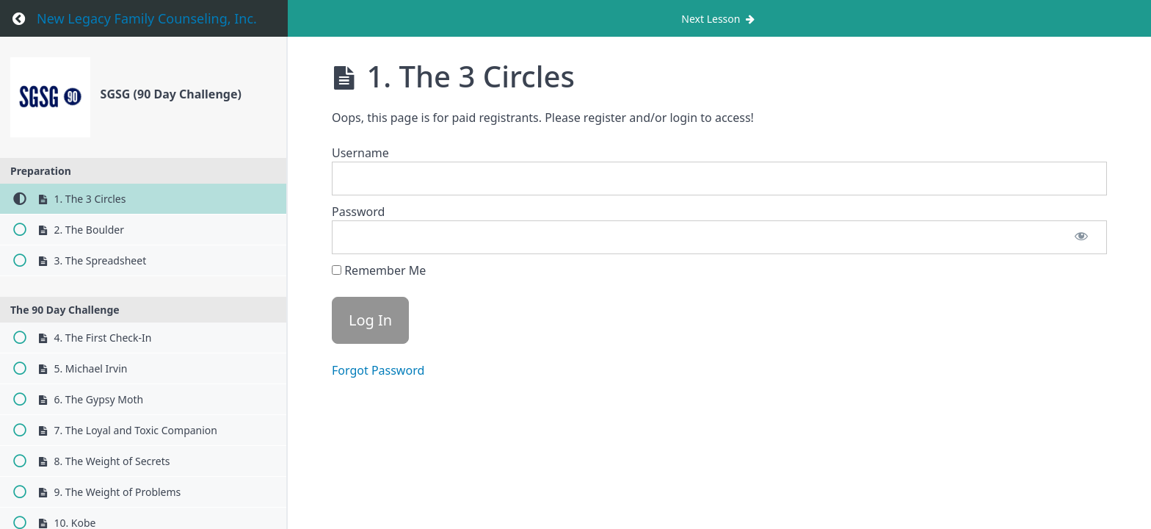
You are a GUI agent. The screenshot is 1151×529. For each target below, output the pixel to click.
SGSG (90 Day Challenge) (171, 94)
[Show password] (1081, 237)
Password (358, 212)
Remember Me (379, 270)
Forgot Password (378, 370)
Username (360, 153)
